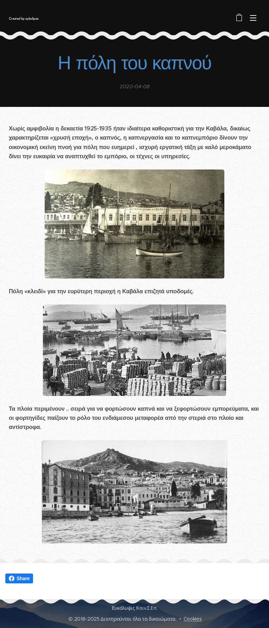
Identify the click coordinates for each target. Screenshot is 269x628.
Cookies (193, 619)
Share (19, 578)
